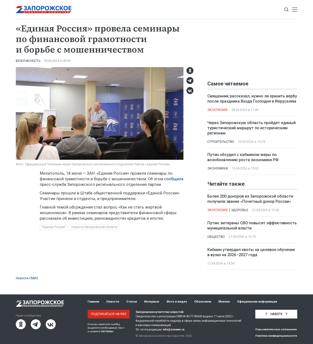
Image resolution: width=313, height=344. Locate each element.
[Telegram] (189, 80)
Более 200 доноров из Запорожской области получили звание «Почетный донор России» (250, 199)
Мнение (224, 301)
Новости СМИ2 (27, 278)
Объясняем (202, 301)
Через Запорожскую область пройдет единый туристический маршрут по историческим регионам (251, 127)
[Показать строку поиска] (286, 9)
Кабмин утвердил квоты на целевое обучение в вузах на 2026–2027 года (251, 252)
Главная (93, 301)
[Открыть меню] (294, 9)
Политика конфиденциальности (276, 335)
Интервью (151, 301)
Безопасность (28, 61)
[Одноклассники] (189, 70)
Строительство (220, 142)
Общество (216, 237)
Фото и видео (176, 301)
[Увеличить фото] (99, 113)
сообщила (173, 178)
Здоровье (239, 210)
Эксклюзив (217, 110)
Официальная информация (257, 301)
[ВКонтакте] (189, 90)
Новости (112, 301)
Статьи (131, 301)
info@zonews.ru (173, 329)
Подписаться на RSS (108, 314)
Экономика (217, 168)
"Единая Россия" (54, 227)
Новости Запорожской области (94, 227)
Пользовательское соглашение (276, 329)
